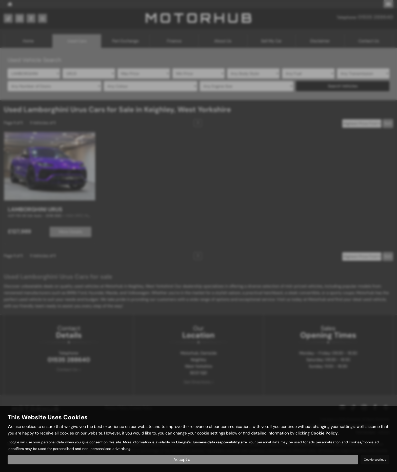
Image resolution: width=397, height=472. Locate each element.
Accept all (182, 459)
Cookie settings (375, 460)
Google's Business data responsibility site (211, 442)
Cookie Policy (324, 433)
